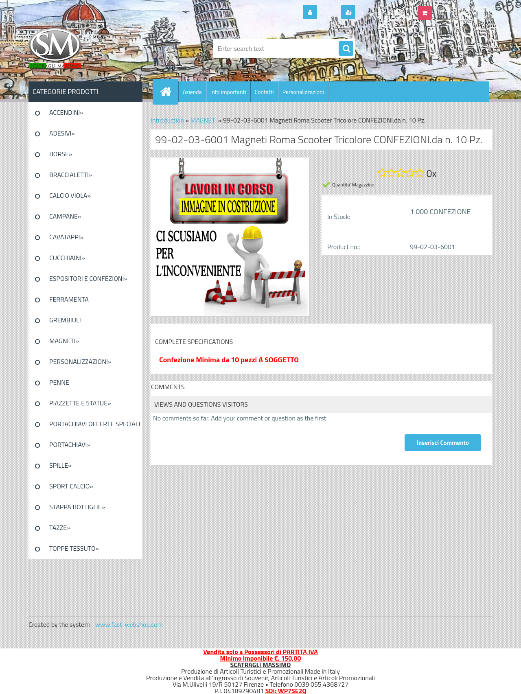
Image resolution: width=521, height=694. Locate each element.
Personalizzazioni (303, 92)
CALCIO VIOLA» (70, 195)
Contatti (264, 92)
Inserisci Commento (443, 442)
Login (328, 13)
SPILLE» (60, 465)
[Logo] (84, 48)
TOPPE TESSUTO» (74, 548)
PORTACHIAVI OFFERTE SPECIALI (94, 424)
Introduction (167, 120)
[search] (346, 49)
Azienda (192, 92)
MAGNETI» (64, 341)
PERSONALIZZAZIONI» (80, 361)
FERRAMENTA (69, 299)
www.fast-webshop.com (129, 624)
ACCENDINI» (66, 112)
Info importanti (228, 92)
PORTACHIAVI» (69, 444)
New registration (381, 13)
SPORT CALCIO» (71, 486)
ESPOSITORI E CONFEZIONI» (88, 278)
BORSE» (60, 154)
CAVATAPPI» (66, 237)
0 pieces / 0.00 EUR (461, 9)
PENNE (59, 382)
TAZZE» (59, 527)
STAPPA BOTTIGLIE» (77, 507)
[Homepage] (169, 91)
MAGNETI (203, 120)
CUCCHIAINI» (67, 258)
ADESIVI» (62, 133)
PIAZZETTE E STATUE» (80, 403)
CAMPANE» (65, 216)
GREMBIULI (65, 320)
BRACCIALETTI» (70, 175)
